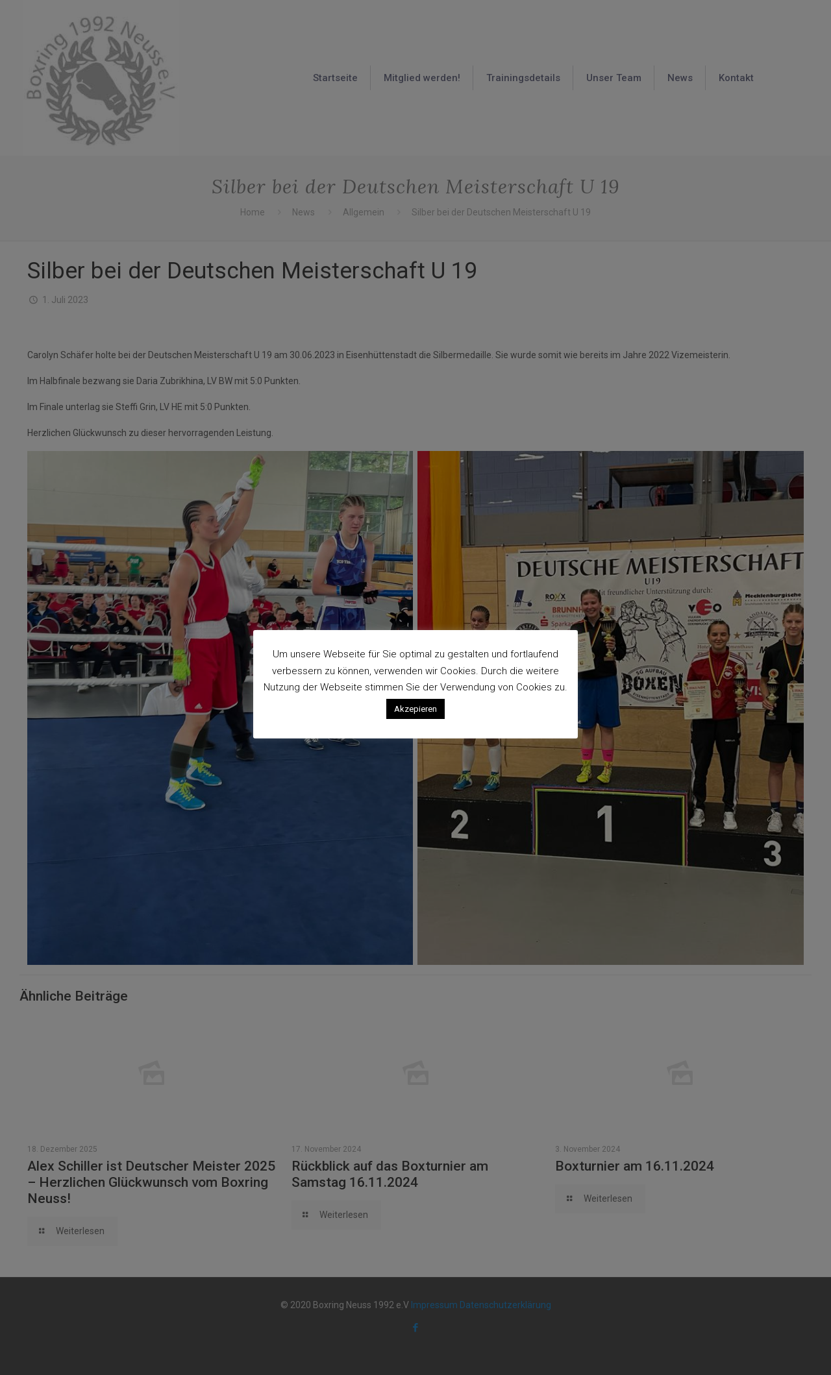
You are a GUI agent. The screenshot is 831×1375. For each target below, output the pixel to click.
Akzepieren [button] (415, 709)
